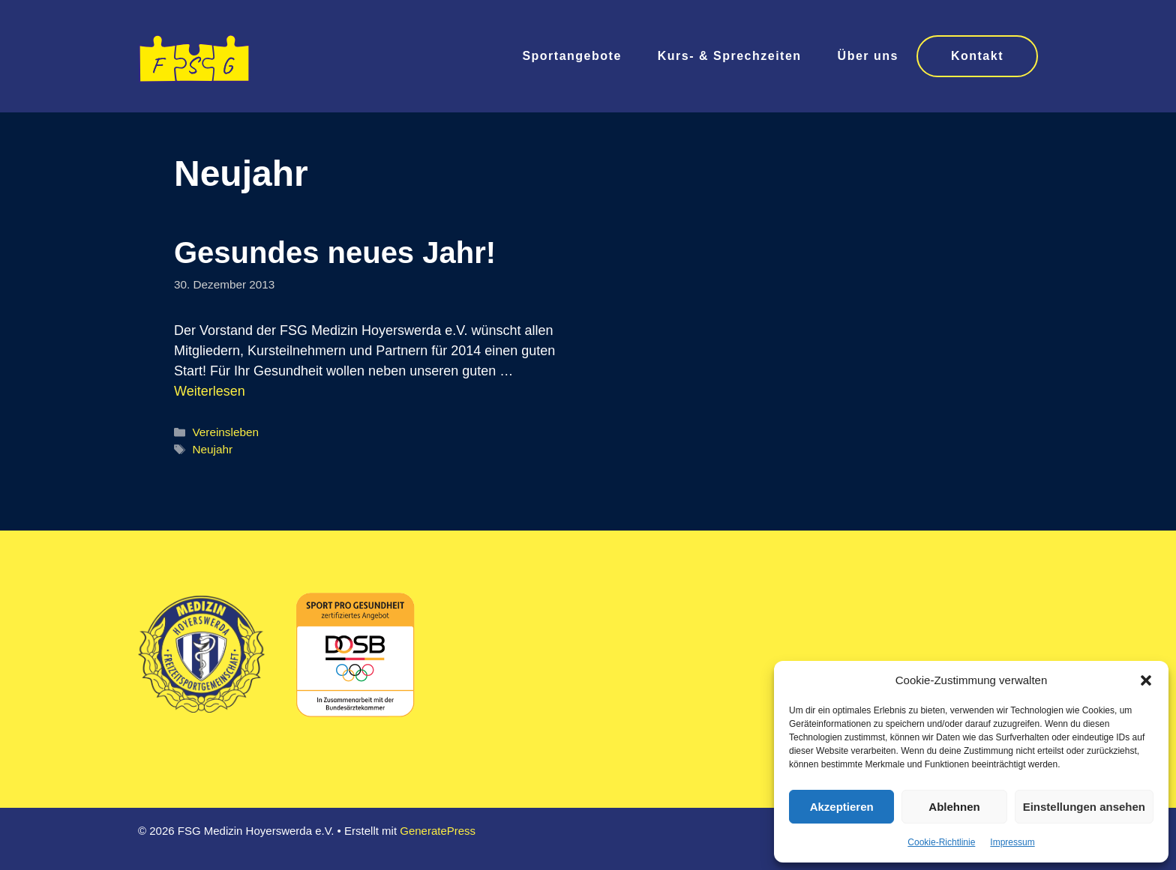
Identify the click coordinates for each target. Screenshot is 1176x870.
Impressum (1012, 842)
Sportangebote (571, 55)
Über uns (868, 55)
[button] (1146, 680)
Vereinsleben (225, 432)
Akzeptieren (842, 806)
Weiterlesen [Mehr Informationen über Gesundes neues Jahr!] (209, 391)
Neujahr (212, 449)
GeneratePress (438, 830)
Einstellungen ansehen (1084, 806)
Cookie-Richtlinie (941, 842)
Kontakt (977, 55)
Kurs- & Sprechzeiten (730, 55)
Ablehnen (954, 806)
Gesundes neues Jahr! (335, 252)
